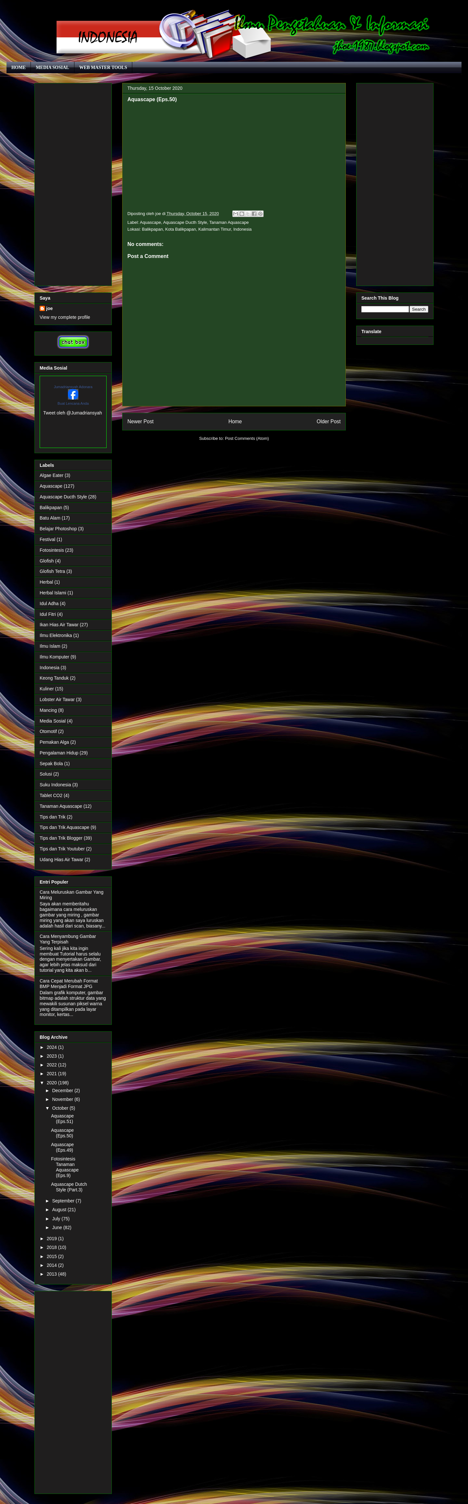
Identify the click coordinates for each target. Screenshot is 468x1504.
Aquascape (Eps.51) (62, 1118)
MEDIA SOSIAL (52, 67)
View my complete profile (65, 317)
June (57, 1227)
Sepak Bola (51, 763)
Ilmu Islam (50, 646)
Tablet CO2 (51, 795)
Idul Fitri (48, 614)
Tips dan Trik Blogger (61, 838)
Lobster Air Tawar (57, 699)
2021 (52, 1073)
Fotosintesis (52, 550)
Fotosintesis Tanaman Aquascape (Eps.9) (65, 1167)
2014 (52, 1265)
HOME (18, 67)
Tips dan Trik (53, 817)
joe (49, 308)
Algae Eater (51, 475)
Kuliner (47, 688)
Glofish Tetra (52, 571)
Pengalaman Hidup (59, 752)
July (56, 1218)
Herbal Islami (53, 592)
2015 (52, 1256)
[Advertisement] (73, 183)
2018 (52, 1247)
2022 (52, 1064)
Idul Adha (49, 603)
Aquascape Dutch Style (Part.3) (69, 1187)
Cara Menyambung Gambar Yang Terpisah (68, 939)
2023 (52, 1056)
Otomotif (48, 731)
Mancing (48, 710)
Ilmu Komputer (54, 656)
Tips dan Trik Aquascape (64, 827)
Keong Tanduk (54, 678)
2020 (52, 1082)
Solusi (46, 774)
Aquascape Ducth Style (185, 222)
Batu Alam (50, 518)
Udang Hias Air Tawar (61, 859)
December (63, 1090)
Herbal (46, 582)
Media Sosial (53, 721)
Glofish (47, 560)
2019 (52, 1238)
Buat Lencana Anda (73, 403)
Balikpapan (51, 507)
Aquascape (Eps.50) (62, 1133)
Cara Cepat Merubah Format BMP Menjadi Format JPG (69, 983)
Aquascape (150, 222)
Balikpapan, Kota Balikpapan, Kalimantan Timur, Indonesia (197, 229)
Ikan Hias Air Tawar (59, 624)
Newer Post (140, 421)
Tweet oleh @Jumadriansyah (72, 412)
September (63, 1200)
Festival (47, 539)
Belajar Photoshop (58, 528)
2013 (52, 1274)
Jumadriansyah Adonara (73, 387)
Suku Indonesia (55, 784)
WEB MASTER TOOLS (103, 67)
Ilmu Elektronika (56, 635)
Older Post (329, 421)
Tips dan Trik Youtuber (62, 848)
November (63, 1099)
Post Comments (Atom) (247, 438)
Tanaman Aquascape (229, 222)
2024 (52, 1047)
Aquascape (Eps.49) (62, 1147)
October (61, 1108)
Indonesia (49, 667)
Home (235, 421)
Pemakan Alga (54, 742)
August (59, 1209)
